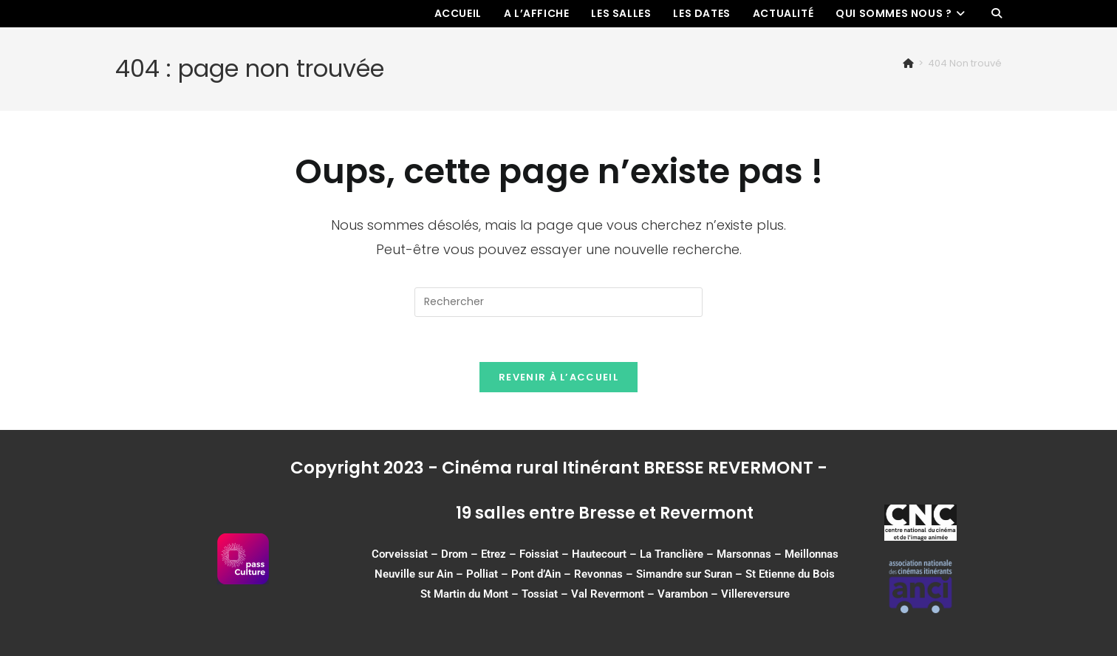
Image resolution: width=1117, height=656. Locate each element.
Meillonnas (811, 554)
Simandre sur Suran (684, 574)
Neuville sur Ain (414, 574)
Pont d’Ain (536, 574)
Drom (454, 554)
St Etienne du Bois (790, 574)
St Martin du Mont (464, 594)
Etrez (493, 554)
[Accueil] (908, 63)
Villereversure (755, 594)
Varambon (682, 594)
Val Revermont (607, 594)
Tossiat (540, 594)
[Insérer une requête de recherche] (558, 302)
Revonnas (598, 574)
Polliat (482, 574)
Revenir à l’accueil (558, 377)
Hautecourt (599, 554)
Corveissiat (400, 554)
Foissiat (538, 554)
